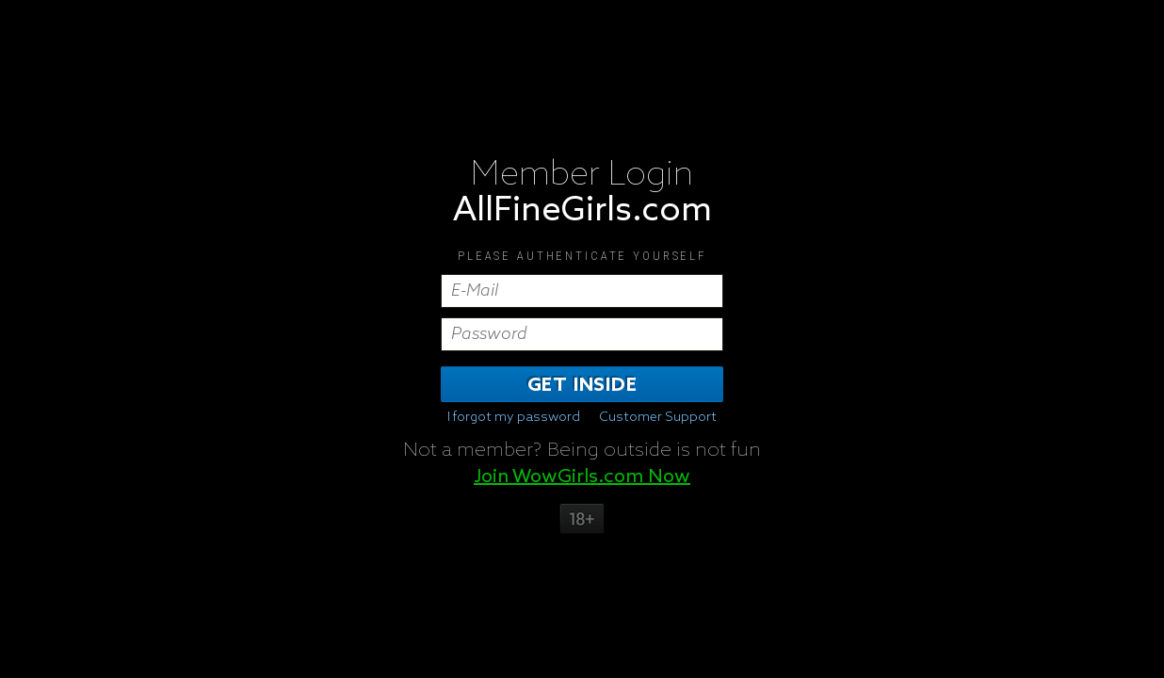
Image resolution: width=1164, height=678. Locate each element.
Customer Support (658, 417)
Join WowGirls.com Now (582, 476)
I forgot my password (513, 417)
